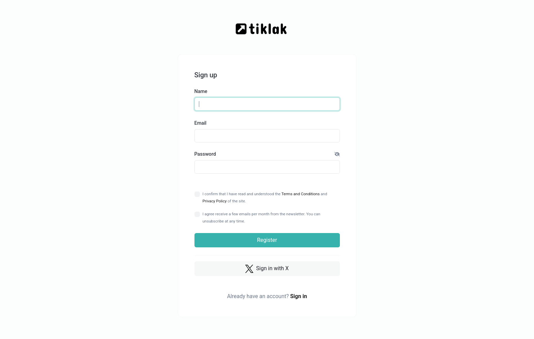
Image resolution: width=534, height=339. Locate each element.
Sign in (298, 296)
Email (200, 123)
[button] (337, 154)
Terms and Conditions (300, 193)
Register (267, 240)
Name (200, 91)
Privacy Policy (215, 201)
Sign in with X (267, 269)
